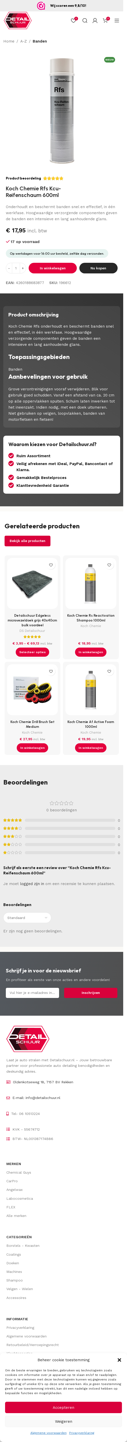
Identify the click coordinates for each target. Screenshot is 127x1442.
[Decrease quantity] (9, 268)
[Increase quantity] (23, 268)
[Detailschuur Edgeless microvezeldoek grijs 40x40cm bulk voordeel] (32, 584)
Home (8, 41)
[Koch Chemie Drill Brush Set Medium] (32, 690)
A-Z (23, 41)
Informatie (17, 1319)
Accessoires (16, 1298)
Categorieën (19, 1237)
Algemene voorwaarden (48, 1433)
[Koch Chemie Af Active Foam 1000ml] (90, 691)
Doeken (12, 1263)
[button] (119, 1360)
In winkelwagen (53, 268)
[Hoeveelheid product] (16, 268)
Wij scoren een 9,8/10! (68, 6)
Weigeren (63, 1421)
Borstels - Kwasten (23, 1246)
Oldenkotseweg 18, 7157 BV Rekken (43, 1082)
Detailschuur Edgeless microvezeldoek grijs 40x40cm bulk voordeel (32, 620)
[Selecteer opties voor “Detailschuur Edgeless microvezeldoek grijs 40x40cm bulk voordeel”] (32, 652)
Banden (40, 41)
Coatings (13, 1254)
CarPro (12, 1181)
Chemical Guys (18, 1172)
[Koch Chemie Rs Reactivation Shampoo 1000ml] (90, 584)
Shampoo (14, 1280)
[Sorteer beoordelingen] (27, 917)
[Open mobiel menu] (117, 20)
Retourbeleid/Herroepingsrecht (32, 1345)
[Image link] (27, 1038)
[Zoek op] (85, 20)
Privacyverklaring (81, 1433)
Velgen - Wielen (19, 1289)
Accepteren (63, 1407)
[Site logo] (18, 20)
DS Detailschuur (32, 631)
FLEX (10, 1207)
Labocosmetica (19, 1198)
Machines (14, 1272)
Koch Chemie (91, 626)
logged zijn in (32, 884)
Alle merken (16, 1216)
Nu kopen (98, 268)
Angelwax (14, 1190)
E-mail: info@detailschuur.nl (36, 1098)
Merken (13, 1164)
